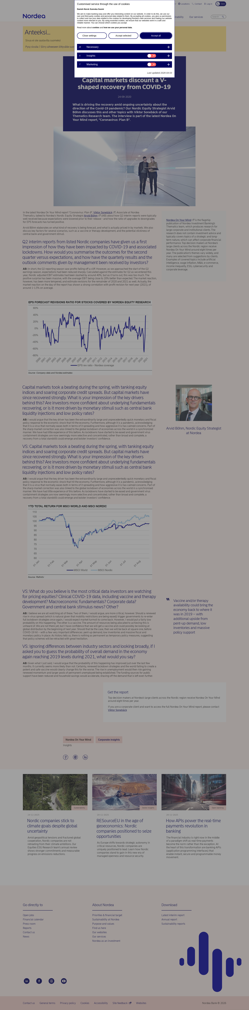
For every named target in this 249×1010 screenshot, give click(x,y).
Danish (80, 9)
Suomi (101, 9)
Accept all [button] (156, 35)
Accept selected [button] (123, 35)
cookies (95, 27)
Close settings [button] (89, 35)
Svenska (94, 9)
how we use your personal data (118, 27)
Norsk (86, 9)
